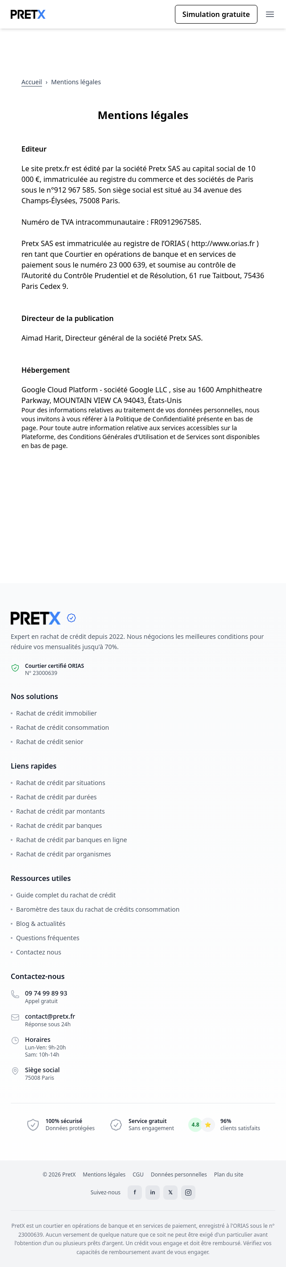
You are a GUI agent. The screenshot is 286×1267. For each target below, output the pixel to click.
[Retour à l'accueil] (31, 82)
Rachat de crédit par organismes (61, 854)
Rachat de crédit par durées (54, 797)
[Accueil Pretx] (28, 14)
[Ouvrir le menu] (270, 14)
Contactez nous (36, 952)
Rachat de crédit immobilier (54, 713)
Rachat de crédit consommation (60, 727)
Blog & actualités (38, 923)
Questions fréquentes (45, 938)
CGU (138, 1174)
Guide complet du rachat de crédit (63, 895)
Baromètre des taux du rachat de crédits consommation (95, 909)
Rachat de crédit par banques (56, 825)
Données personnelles (179, 1174)
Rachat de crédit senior (47, 741)
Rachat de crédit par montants (58, 811)
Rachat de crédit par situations (58, 782)
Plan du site (229, 1174)
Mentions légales (104, 1174)
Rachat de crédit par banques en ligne (69, 839)
